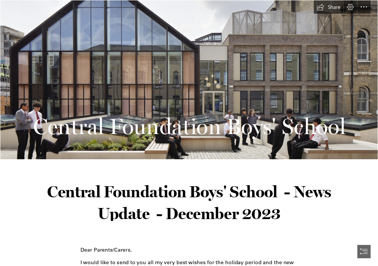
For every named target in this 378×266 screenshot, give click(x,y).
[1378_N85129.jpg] (189, 80)
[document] (189, 133)
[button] (328, 7)
